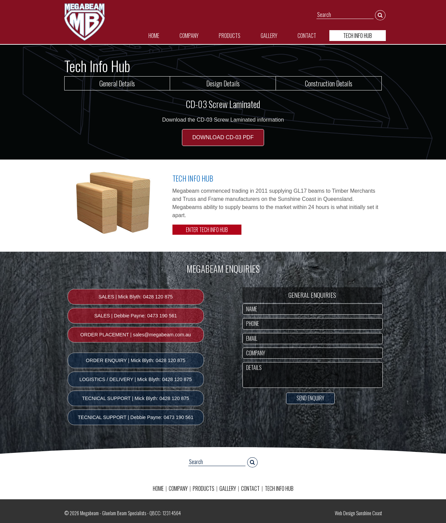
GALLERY (269, 36)
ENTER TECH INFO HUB (207, 230)
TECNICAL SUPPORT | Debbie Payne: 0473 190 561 (135, 417)
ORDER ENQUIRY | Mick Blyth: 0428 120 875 (135, 360)
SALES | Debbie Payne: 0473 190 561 (135, 315)
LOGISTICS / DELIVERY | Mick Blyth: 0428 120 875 (135, 379)
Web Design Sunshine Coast (358, 513)
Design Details (223, 83)
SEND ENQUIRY (310, 398)
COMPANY (189, 36)
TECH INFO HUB (357, 36)
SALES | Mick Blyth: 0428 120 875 (135, 296)
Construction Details (328, 83)
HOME (153, 36)
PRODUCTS (229, 36)
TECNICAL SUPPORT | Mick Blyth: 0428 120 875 (135, 398)
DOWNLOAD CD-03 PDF (223, 137)
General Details (117, 83)
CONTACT (307, 36)
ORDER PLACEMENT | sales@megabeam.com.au (135, 334)
